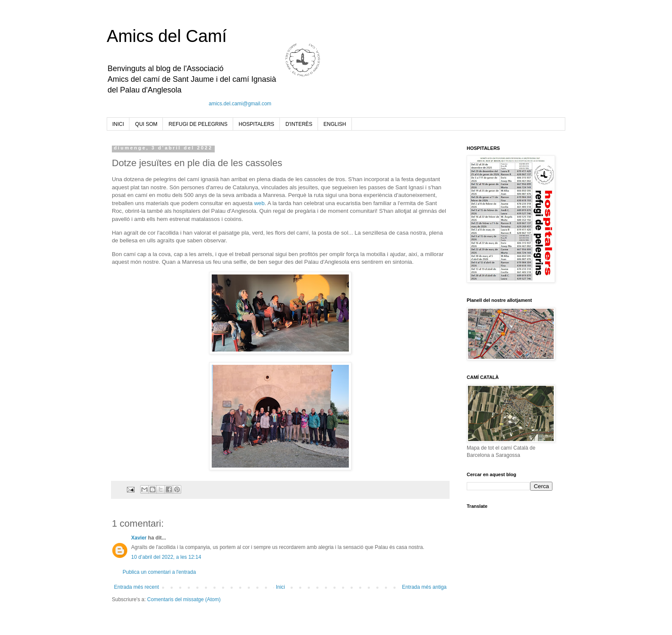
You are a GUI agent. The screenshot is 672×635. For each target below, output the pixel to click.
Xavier (139, 538)
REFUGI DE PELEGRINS (197, 124)
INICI (118, 124)
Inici (280, 587)
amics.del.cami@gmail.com (240, 104)
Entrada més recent (136, 587)
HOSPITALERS (256, 124)
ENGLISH (335, 124)
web (259, 203)
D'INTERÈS (298, 124)
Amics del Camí (167, 36)
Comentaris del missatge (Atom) (183, 599)
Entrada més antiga (424, 587)
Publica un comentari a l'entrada (159, 572)
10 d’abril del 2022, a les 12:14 (166, 557)
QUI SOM (146, 124)
